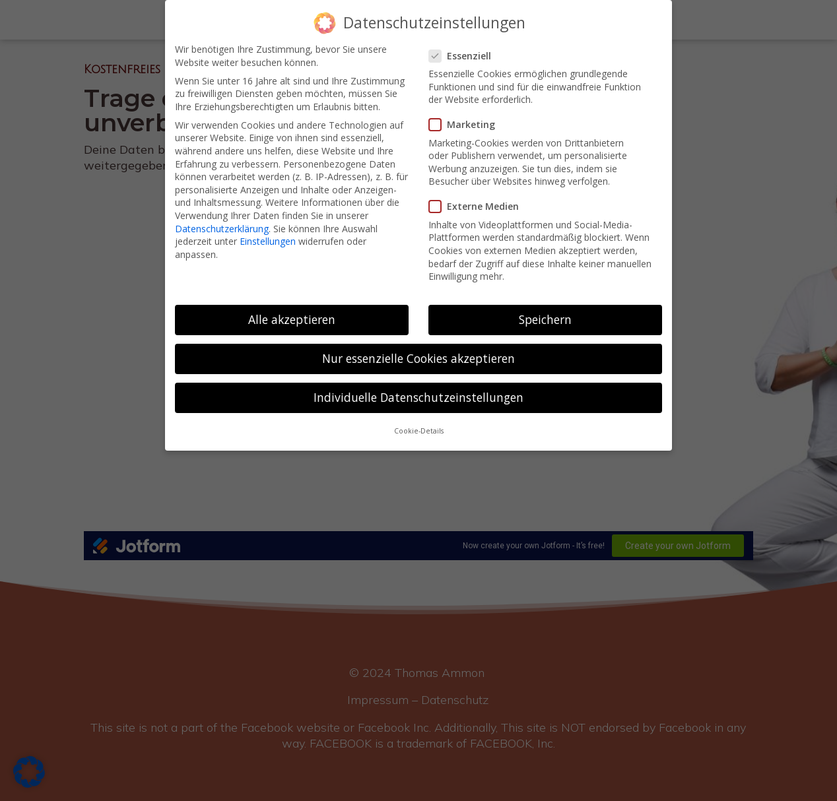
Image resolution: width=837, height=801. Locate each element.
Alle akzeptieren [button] (291, 319)
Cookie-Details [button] (419, 430)
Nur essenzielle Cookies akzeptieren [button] (418, 358)
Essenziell (465, 55)
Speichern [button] (545, 319)
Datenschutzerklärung (222, 228)
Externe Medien (479, 206)
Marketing (467, 124)
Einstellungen (268, 241)
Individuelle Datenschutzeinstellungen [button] (418, 397)
